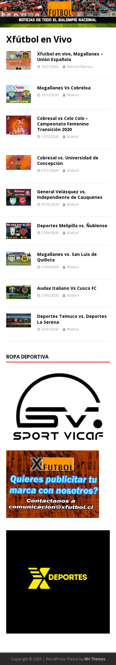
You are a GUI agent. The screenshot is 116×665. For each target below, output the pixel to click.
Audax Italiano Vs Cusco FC (67, 288)
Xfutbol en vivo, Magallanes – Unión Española (70, 56)
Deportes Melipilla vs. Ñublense (72, 225)
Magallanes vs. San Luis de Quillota (67, 257)
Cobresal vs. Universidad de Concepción (67, 160)
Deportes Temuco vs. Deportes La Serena (72, 319)
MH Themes (94, 659)
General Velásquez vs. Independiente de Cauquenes (69, 194)
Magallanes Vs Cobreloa (64, 88)
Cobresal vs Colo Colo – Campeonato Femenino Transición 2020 (63, 123)
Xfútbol (73, 94)
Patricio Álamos (79, 66)
